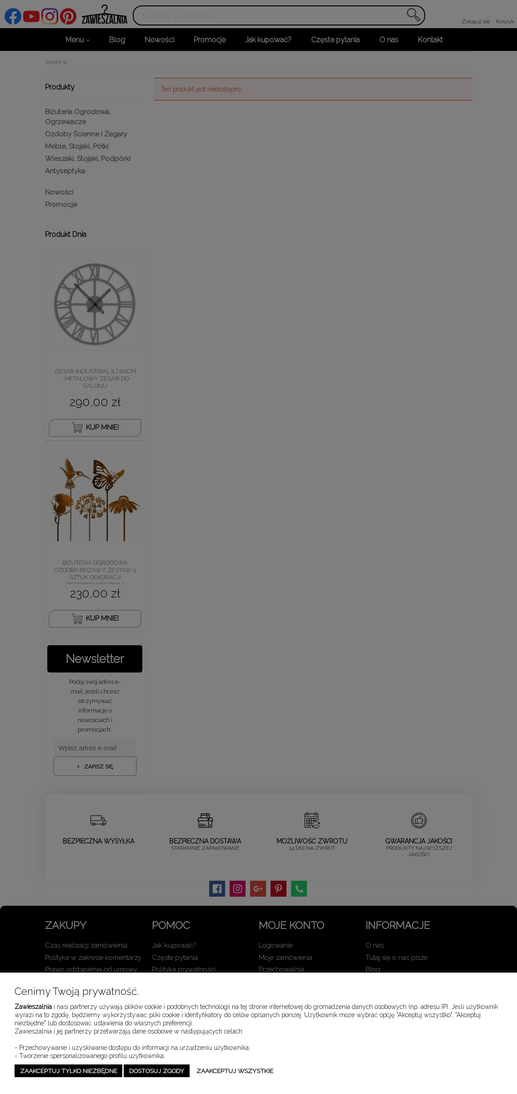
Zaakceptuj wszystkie (234, 1070)
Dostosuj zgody (156, 1070)
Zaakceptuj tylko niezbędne (68, 1070)
